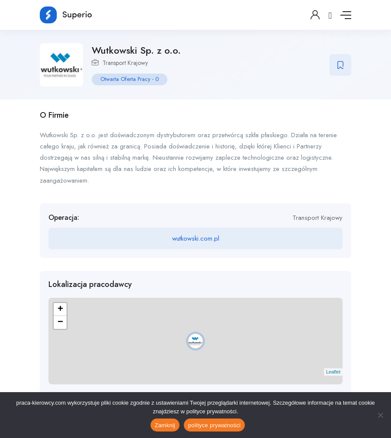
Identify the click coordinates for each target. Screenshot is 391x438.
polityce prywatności (214, 425)
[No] (380, 415)
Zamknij (165, 425)
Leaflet (333, 371)
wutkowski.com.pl (195, 238)
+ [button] (60, 309)
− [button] (60, 322)
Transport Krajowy (125, 62)
